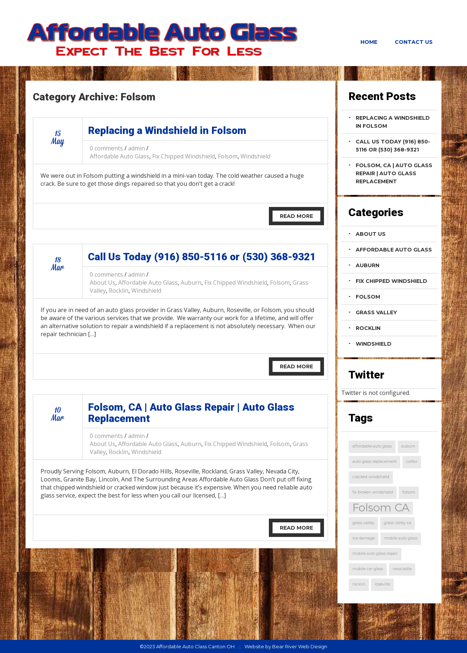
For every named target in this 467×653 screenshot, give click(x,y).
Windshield (255, 156)
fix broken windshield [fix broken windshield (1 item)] (372, 492)
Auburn (191, 283)
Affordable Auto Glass (119, 156)
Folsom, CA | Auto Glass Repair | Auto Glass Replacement (191, 413)
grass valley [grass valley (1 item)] (363, 523)
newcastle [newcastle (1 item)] (402, 568)
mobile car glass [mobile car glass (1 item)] (367, 568)
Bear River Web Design (299, 646)
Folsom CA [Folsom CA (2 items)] (380, 508)
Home (368, 42)
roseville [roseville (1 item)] (382, 584)
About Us (102, 283)
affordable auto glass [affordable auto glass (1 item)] (372, 446)
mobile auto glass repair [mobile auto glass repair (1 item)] (375, 553)
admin (136, 148)
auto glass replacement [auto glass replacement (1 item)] (374, 461)
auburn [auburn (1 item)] (408, 446)
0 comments (106, 148)
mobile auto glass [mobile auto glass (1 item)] (400, 538)
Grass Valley (376, 312)
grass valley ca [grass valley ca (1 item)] (397, 523)
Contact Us (414, 42)
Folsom (228, 156)
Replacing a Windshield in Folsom (167, 130)
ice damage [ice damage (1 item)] (363, 538)
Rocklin (118, 291)
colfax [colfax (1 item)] (411, 461)
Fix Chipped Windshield (183, 156)
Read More (296, 216)
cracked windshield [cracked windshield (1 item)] (370, 477)
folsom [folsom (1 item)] (408, 492)
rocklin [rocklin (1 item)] (358, 584)
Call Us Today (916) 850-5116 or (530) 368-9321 (202, 257)
